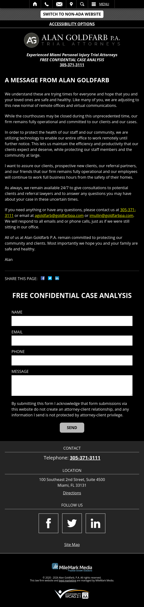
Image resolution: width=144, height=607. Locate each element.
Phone (18, 351)
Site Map (72, 544)
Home (35, 4)
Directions (72, 493)
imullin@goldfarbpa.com (111, 215)
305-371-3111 (72, 64)
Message (20, 371)
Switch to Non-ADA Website (72, 14)
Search (82, 4)
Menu (104, 4)
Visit (71, 4)
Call (46, 4)
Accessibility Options (72, 24)
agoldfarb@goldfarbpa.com (59, 215)
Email (59, 4)
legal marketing (67, 580)
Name (17, 312)
